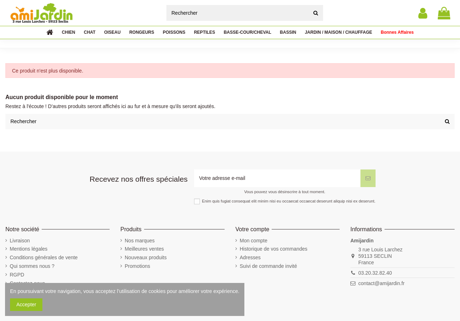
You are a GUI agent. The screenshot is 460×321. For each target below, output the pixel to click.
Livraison (20, 240)
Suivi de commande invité (268, 266)
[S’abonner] (368, 178)
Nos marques (140, 240)
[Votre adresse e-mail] (277, 178)
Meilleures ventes (144, 249)
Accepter (26, 304)
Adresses (250, 257)
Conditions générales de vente (44, 257)
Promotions (137, 266)
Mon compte (253, 240)
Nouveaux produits (146, 257)
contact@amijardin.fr (381, 283)
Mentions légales (28, 249)
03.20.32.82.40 (375, 273)
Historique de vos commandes (273, 249)
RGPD (17, 275)
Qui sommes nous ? (32, 266)
